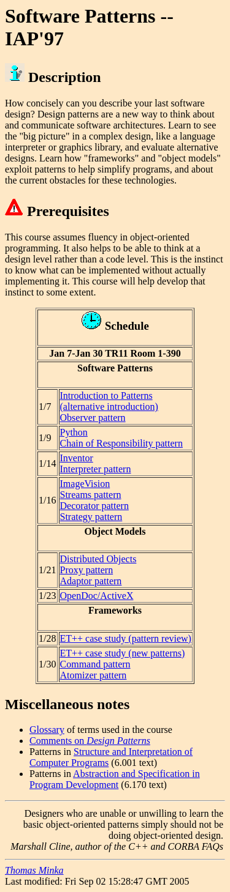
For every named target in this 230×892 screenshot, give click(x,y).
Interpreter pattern (95, 469)
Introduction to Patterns (106, 395)
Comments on (89, 740)
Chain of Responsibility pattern (121, 443)
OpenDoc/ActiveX (97, 595)
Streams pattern (90, 494)
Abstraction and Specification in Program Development (114, 779)
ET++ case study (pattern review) (125, 638)
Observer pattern (93, 417)
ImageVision (85, 483)
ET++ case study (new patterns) (122, 653)
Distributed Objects (98, 559)
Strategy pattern (91, 516)
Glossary (46, 729)
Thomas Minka (34, 870)
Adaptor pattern (91, 581)
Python (74, 432)
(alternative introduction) (109, 406)
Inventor (76, 458)
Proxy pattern (86, 570)
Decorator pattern (94, 505)
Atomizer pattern (93, 675)
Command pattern (95, 664)
